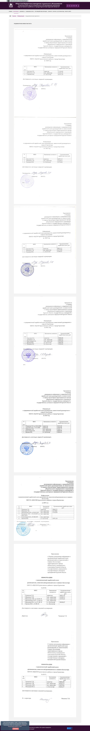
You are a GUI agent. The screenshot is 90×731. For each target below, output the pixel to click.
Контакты (55, 11)
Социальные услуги (30, 11)
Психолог (50, 11)
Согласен (15, 728)
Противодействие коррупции (41, 11)
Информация (15, 11)
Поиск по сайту (68, 11)
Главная (10, 11)
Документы (22, 11)
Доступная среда (60, 11)
